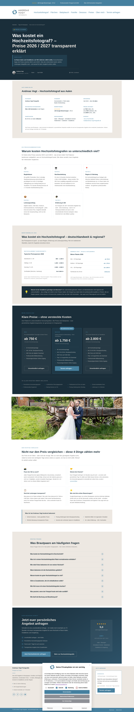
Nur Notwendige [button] (67, 701)
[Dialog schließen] (89, 665)
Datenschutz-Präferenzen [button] (67, 696)
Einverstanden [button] (67, 692)
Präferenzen (50, 708)
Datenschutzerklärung (61, 684)
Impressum (84, 708)
